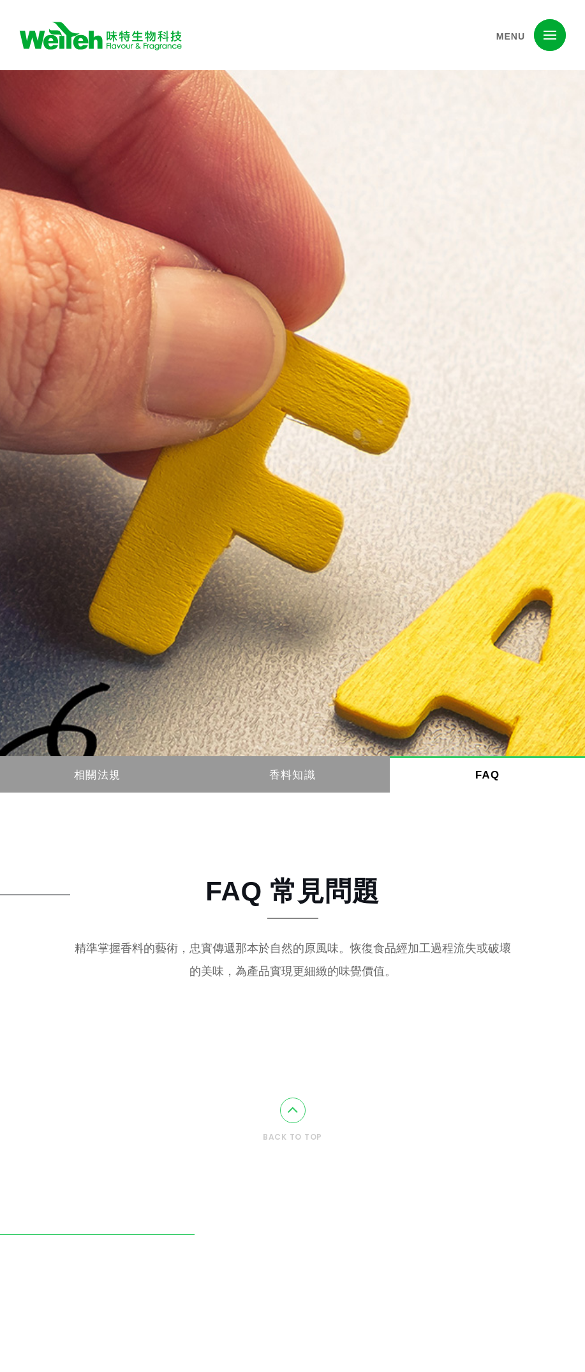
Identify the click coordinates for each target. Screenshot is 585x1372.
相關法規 (97, 775)
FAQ (487, 775)
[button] (550, 35)
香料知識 (292, 775)
